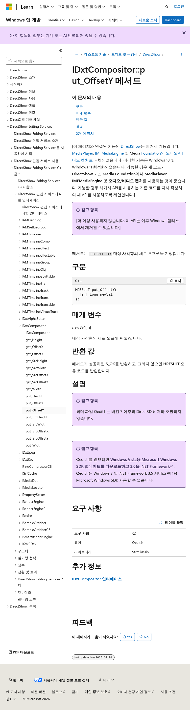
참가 (75, 691)
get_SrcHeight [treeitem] (36, 360)
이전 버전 (38, 691)
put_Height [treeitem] (34, 396)
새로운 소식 (148, 20)
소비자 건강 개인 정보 (134, 691)
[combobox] (34, 61)
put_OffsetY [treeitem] (35, 410)
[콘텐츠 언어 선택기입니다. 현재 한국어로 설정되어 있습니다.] (16, 680)
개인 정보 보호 (96, 691)
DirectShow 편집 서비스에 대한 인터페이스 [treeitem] (42, 209)
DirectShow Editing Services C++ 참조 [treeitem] (39, 183)
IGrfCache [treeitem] (29, 473)
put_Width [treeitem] (34, 445)
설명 (79, 125)
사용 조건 (168, 691)
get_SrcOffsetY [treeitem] (37, 382)
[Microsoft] (9, 6)
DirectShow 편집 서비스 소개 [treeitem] (36, 140)
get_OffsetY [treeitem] (34, 353)
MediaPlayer (82, 153)
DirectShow (151, 54)
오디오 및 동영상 (124, 54)
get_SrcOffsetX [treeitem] (37, 374)
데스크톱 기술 (95, 54)
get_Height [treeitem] (34, 339)
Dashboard (173, 20)
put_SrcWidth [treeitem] (36, 424)
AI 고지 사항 (15, 691)
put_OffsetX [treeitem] (35, 403)
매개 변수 (83, 113)
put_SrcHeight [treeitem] (37, 417)
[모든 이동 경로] (76, 55)
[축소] (60, 50)
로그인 (179, 6)
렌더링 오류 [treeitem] (27, 599)
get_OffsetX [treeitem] (34, 346)
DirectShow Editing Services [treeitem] (35, 133)
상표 (9, 698)
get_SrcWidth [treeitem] (36, 367)
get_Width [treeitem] (33, 388)
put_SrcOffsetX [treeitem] (37, 431)
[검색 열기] (167, 6)
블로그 (57, 691)
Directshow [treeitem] (18, 70)
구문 (79, 106)
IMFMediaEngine (109, 153)
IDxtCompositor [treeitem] (38, 332)
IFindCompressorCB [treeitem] (37, 466)
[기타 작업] (181, 55)
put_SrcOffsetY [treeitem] (37, 438)
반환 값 (81, 119)
